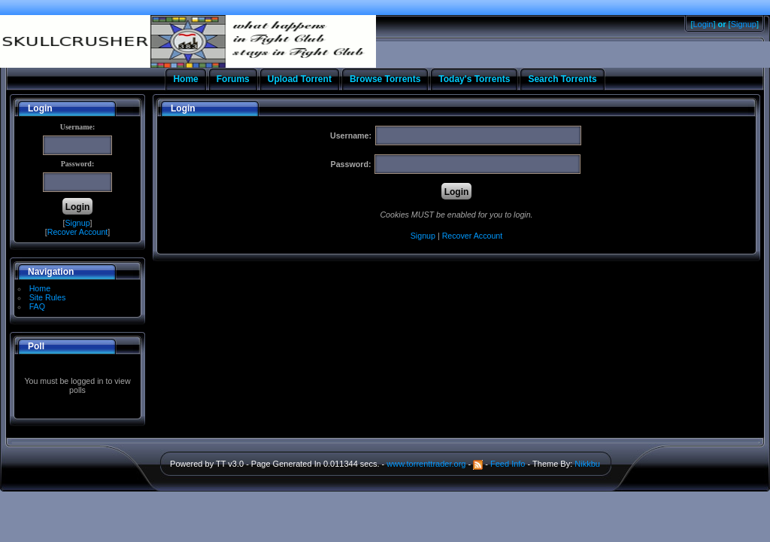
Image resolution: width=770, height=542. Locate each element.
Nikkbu (587, 463)
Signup (743, 24)
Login (703, 24)
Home (39, 288)
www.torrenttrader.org (426, 463)
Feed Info (507, 463)
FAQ (37, 306)
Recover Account (77, 231)
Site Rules (47, 297)
